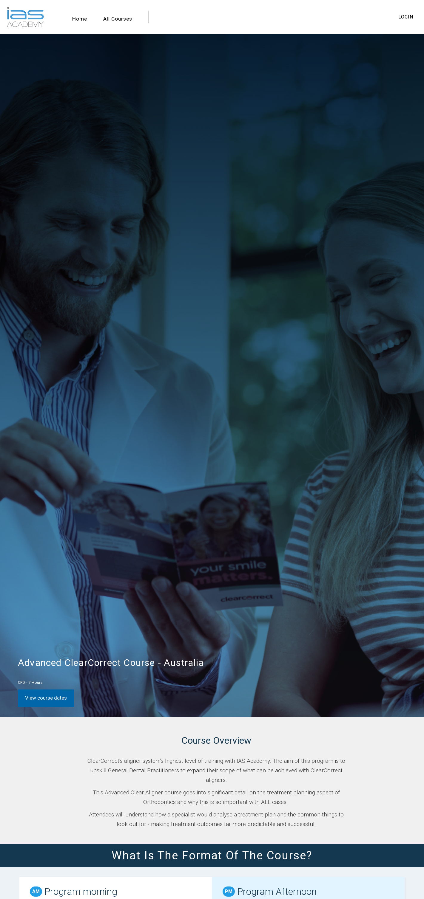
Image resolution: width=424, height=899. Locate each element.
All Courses (117, 19)
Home (79, 19)
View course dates (46, 698)
